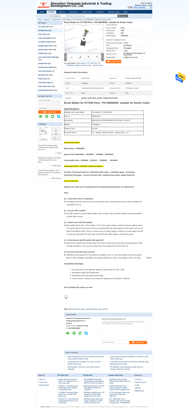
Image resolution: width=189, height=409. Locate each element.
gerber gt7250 (103, 309)
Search (123, 16)
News (126, 12)
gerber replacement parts (89, 309)
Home (42, 12)
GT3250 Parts (43, 63)
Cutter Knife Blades (45, 38)
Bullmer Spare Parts (45, 49)
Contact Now (50, 112)
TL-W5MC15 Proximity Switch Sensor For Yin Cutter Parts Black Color (68, 394)
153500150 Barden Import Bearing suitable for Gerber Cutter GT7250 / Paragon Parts (120, 388)
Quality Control (87, 12)
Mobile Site (139, 391)
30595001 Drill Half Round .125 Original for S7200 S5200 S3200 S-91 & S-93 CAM (94, 394)
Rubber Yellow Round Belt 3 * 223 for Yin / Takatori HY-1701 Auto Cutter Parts (68, 381)
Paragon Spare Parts (45, 46)
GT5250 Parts (43, 53)
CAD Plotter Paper (44, 82)
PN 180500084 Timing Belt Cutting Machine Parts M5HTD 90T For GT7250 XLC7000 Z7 (94, 381)
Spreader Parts (43, 75)
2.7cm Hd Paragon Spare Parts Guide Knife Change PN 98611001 (120, 394)
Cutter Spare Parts (44, 86)
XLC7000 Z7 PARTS (45, 42)
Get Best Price (98, 65)
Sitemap (137, 388)
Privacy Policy (45, 407)
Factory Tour (73, 12)
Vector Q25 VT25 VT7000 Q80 (48, 57)
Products (51, 12)
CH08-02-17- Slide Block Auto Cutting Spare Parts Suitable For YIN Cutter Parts (68, 388)
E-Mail (137, 385)
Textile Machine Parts (45, 90)
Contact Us (100, 12)
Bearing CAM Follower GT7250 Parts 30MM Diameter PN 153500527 (94, 388)
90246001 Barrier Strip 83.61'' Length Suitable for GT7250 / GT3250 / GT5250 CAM (93, 401)
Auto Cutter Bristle (44, 71)
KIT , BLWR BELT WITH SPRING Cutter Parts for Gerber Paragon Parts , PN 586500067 (120, 401)
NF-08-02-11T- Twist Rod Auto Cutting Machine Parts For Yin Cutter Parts (68, 401)
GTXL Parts (42, 34)
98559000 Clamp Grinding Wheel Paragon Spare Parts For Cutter (120, 381)
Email (150, 5)
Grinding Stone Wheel (46, 67)
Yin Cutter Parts (43, 27)
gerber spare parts (74, 309)
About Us (62, 12)
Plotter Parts (42, 79)
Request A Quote (141, 5)
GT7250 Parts (56, 20)
